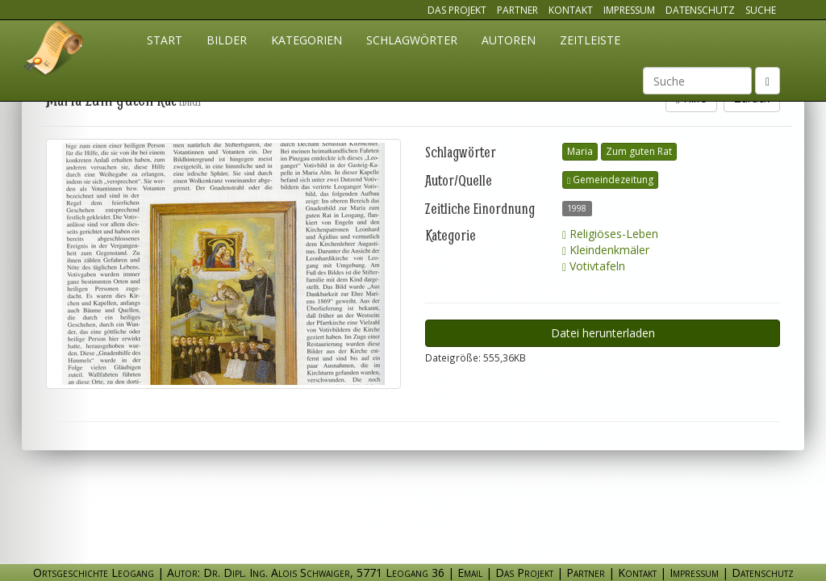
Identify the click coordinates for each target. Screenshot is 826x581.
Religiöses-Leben (610, 233)
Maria (580, 151)
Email (469, 572)
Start (164, 40)
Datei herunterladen (603, 333)
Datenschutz (700, 10)
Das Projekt (457, 10)
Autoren (509, 40)
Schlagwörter (411, 40)
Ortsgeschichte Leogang (54, 50)
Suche (760, 10)
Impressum (629, 10)
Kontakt (571, 10)
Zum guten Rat (639, 151)
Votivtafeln (593, 266)
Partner (517, 10)
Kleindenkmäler (605, 249)
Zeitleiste (590, 40)
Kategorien (306, 40)
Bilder (226, 40)
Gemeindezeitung (610, 179)
